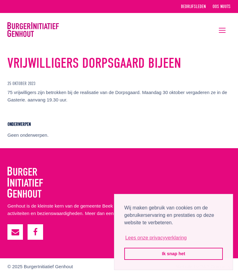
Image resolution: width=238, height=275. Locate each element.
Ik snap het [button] (173, 253)
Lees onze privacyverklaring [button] (156, 237)
